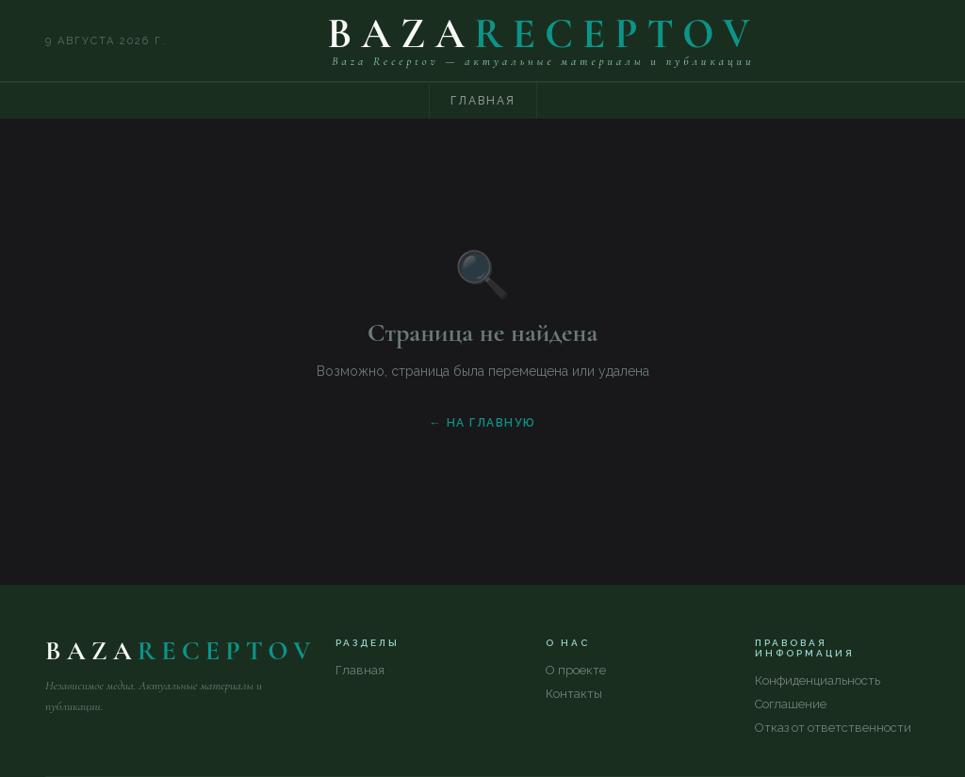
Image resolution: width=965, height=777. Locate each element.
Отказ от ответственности (833, 727)
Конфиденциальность (817, 680)
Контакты (574, 694)
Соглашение (790, 704)
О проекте (576, 670)
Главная (482, 100)
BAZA (543, 33)
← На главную (483, 422)
